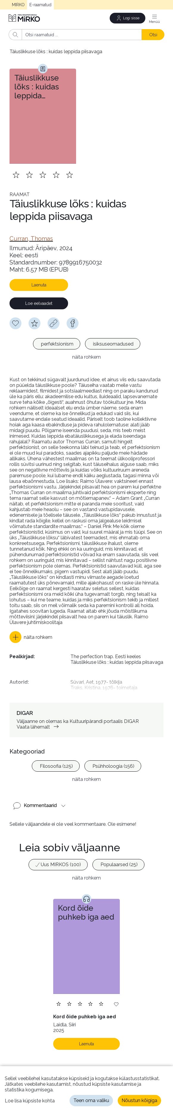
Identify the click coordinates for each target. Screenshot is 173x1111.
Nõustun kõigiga (139, 1100)
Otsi (153, 34)
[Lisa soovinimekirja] (116, 1004)
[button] (31, 637)
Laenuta (39, 285)
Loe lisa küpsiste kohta (30, 1101)
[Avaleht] (25, 18)
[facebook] (72, 323)
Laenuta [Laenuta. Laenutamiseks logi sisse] (86, 1043)
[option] (56, 343)
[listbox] (86, 345)
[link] (31, 239)
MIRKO (18, 4)
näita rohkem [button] (86, 357)
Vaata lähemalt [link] (39, 727)
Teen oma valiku (91, 1100)
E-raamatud (40, 4)
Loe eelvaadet (38, 303)
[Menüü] (154, 18)
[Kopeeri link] (53, 323)
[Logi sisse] (127, 18)
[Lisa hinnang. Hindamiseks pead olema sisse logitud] (43, 175)
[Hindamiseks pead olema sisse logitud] (34, 323)
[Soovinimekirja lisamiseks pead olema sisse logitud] (15, 323)
